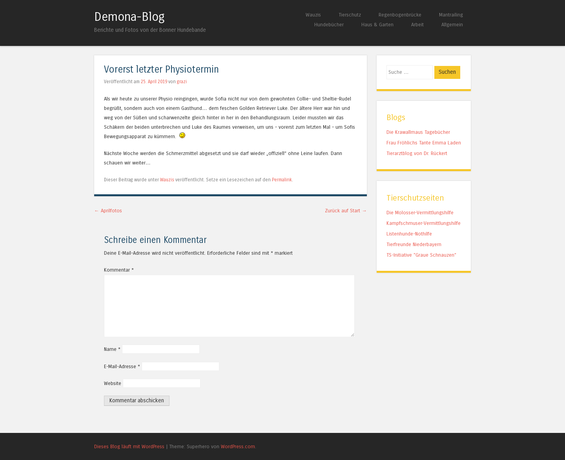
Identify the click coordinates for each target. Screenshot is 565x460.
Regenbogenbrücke (400, 15)
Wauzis (313, 15)
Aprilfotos (108, 211)
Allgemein (452, 24)
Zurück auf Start (346, 211)
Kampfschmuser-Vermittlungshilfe (423, 223)
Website (112, 383)
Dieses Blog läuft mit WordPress (129, 446)
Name (112, 349)
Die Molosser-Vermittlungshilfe (420, 212)
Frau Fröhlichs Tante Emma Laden (423, 143)
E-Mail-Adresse (122, 366)
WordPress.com (238, 446)
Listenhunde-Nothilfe (409, 234)
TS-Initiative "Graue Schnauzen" (421, 255)
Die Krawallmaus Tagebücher (418, 132)
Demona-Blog (129, 17)
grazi (182, 81)
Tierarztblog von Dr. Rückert (416, 153)
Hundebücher (329, 24)
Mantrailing (451, 15)
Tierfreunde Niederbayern (413, 244)
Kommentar (119, 270)
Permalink (282, 180)
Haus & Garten (377, 24)
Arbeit (417, 24)
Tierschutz (350, 15)
